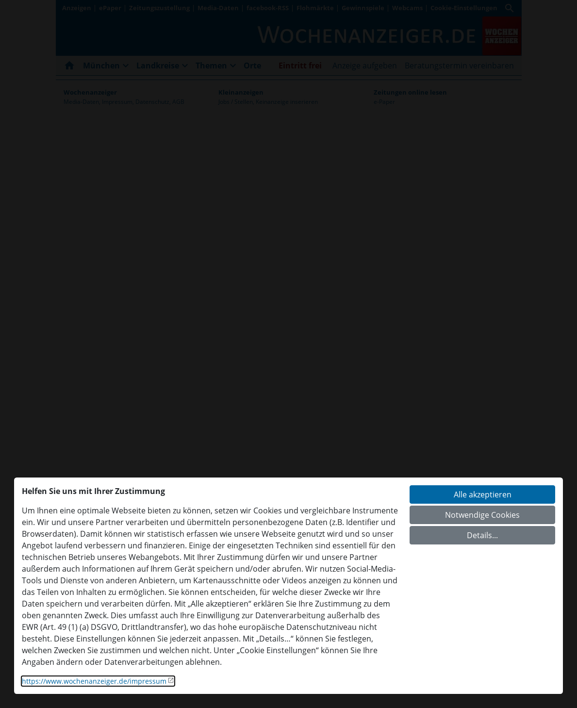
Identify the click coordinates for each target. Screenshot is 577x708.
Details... (482, 535)
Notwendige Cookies (482, 515)
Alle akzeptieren (482, 494)
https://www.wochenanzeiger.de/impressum (94, 681)
